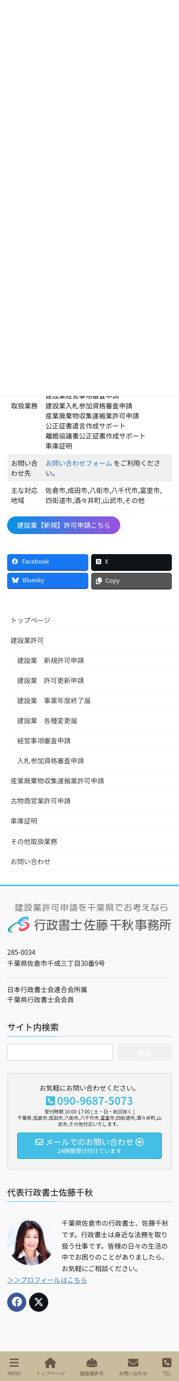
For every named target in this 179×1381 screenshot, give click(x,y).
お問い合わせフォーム (78, 463)
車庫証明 (24, 820)
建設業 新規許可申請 (50, 660)
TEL (166, 1367)
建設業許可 (27, 640)
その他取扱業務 (34, 841)
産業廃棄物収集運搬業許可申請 (57, 780)
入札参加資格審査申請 (50, 760)
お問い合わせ (31, 861)
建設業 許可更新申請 (50, 680)
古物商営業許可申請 (41, 800)
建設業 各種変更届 (47, 720)
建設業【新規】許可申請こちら (64, 525)
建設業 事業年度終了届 (54, 700)
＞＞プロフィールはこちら (47, 1280)
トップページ (31, 620)
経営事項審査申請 (44, 740)
